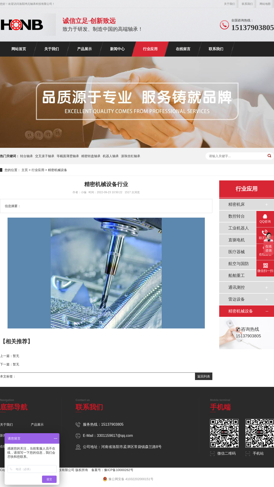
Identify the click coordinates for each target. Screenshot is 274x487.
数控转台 (236, 216)
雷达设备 (236, 299)
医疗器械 (236, 252)
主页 (24, 170)
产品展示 (84, 49)
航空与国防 (238, 263)
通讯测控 (236, 287)
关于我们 (229, 3)
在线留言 (183, 49)
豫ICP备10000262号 (118, 470)
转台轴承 (26, 156)
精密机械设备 (57, 170)
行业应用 (150, 49)
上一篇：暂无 (9, 356)
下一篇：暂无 (9, 364)
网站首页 (18, 49)
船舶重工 (236, 275)
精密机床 (236, 204)
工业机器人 (238, 228)
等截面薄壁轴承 (68, 156)
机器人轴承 (111, 156)
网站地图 (265, 3)
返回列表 (203, 376)
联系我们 (247, 3)
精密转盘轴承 (90, 156)
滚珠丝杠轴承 (130, 156)
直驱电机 (236, 240)
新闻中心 (117, 49)
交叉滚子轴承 (44, 156)
